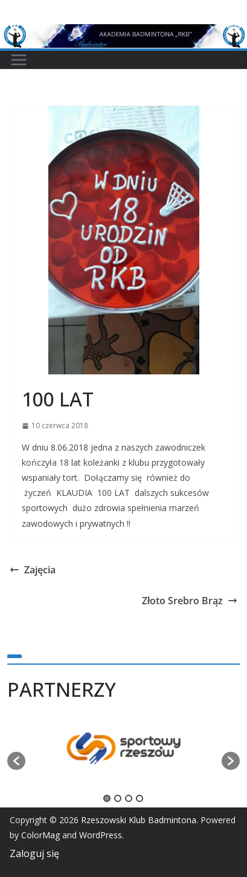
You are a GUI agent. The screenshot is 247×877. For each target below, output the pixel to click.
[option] (123, 754)
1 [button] (107, 798)
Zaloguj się (34, 853)
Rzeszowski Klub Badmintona (138, 820)
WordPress (100, 835)
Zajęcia (33, 569)
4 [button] (139, 798)
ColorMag (40, 835)
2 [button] (117, 798)
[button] (16, 761)
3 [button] (128, 798)
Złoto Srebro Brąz (189, 600)
